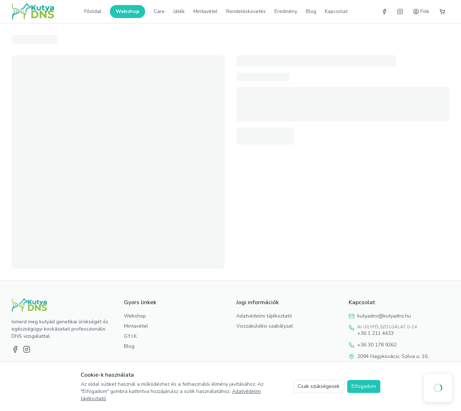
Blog (311, 11)
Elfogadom (364, 386)
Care (159, 11)
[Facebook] (384, 11)
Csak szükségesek (319, 386)
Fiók (421, 11)
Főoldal (92, 11)
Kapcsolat (336, 11)
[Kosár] (442, 11)
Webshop (127, 11)
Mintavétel (205, 11)
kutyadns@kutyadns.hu (384, 315)
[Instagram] (400, 11)
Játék (179, 11)
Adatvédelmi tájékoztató (264, 315)
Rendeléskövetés (246, 11)
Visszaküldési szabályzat (264, 326)
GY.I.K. (131, 336)
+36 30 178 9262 (377, 344)
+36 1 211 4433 (375, 333)
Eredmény (285, 11)
